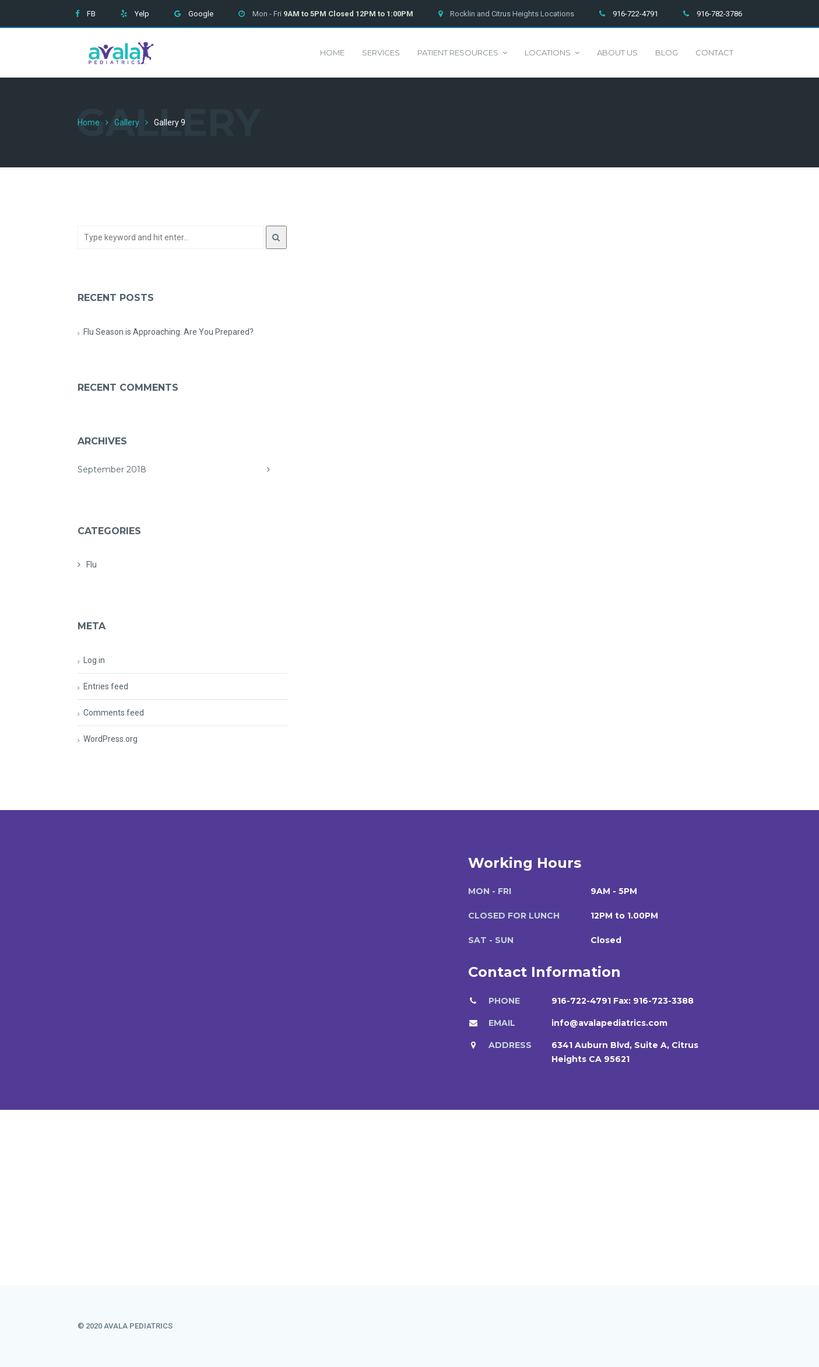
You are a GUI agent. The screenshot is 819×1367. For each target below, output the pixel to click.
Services (381, 52)
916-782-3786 (719, 13)
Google (200, 13)
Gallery (126, 122)
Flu (91, 564)
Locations (552, 53)
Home (332, 52)
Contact (714, 52)
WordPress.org (110, 739)
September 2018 (182, 469)
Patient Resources (462, 53)
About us (617, 52)
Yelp (142, 13)
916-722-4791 (635, 13)
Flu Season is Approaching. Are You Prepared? (168, 332)
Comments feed (113, 712)
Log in (94, 660)
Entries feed (105, 686)
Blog (666, 52)
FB (91, 13)
